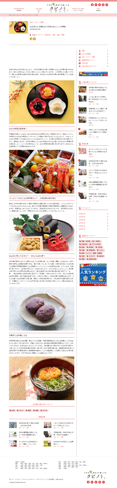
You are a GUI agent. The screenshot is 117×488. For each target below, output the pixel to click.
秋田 (76, 462)
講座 (29, 410)
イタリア (92, 256)
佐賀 (26, 468)
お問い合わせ (59, 479)
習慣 (36, 410)
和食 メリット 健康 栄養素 (92, 253)
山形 (80, 462)
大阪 (73, 465)
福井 (76, 463)
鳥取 (22, 466)
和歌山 (84, 465)
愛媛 (73, 466)
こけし (101, 250)
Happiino (12, 482)
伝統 (83, 250)
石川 (73, 463)
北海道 (22, 462)
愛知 (37, 465)
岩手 (69, 462)
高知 (76, 466)
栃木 (22, 463)
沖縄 (65, 468)
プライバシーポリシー (28, 479)
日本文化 (84, 244)
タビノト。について (14, 479)
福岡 (22, 468)
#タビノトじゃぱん (78, 9)
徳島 (65, 466)
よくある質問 (50, 479)
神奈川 (45, 463)
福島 (84, 462)
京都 (69, 465)
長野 (26, 465)
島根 (26, 466)
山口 (37, 466)
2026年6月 (82, 214)
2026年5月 (82, 217)
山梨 (22, 465)
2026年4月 (82, 220)
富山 (69, 463)
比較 (83, 247)
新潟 (65, 463)
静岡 (29, 465)
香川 (69, 466)
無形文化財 (92, 259)
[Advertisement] (43, 57)
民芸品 (91, 247)
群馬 (26, 463)
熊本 (33, 468)
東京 (41, 463)
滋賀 (65, 465)
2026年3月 (82, 223)
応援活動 (98, 9)
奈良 (80, 465)
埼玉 (33, 463)
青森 (65, 462)
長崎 (29, 468)
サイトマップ (40, 479)
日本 (13, 410)
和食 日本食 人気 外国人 (91, 241)
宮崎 (41, 468)
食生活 (101, 256)
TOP (10, 15)
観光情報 (19, 9)
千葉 (37, 463)
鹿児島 (45, 468)
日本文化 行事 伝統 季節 (54, 35)
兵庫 (76, 465)
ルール (45, 410)
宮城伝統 (92, 250)
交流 (83, 256)
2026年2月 (82, 226)
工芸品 (100, 247)
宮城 (73, 462)
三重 (41, 465)
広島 (33, 466)
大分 (37, 468)
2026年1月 (82, 229)
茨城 (29, 463)
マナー (21, 410)
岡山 (29, 466)
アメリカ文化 (96, 244)
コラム (39, 9)
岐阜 (33, 465)
